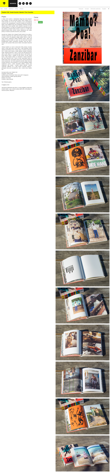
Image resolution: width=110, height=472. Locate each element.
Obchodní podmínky (95, 8)
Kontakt (87, 8)
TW (23, 3)
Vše (2, 8)
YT (30, 3)
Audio (5, 8)
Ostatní (21, 8)
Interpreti (81, 8)
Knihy (16, 8)
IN (26, 3)
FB (20, 3)
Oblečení (11, 8)
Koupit (40, 22)
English (104, 8)
